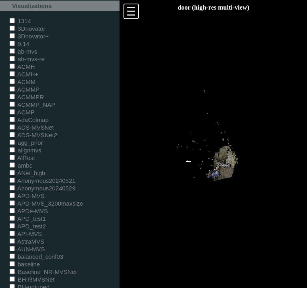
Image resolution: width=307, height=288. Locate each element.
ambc (21, 165)
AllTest (22, 157)
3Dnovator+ (29, 36)
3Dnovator (27, 28)
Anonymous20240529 (43, 188)
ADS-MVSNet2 (33, 135)
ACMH (22, 66)
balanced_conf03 (36, 256)
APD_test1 (28, 218)
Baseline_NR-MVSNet (43, 271)
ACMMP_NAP (32, 104)
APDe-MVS (29, 211)
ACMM (23, 81)
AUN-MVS (27, 249)
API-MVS (26, 233)
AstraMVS (27, 241)
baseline (25, 264)
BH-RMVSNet (32, 279)
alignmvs (25, 150)
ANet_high (27, 173)
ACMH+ (24, 74)
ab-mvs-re (27, 59)
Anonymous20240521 (43, 180)
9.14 (19, 43)
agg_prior (26, 142)
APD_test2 (28, 226)
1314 (20, 21)
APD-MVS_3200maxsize (46, 203)
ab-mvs (23, 51)
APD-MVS (27, 195)
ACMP (22, 112)
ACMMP (25, 89)
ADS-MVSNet (32, 127)
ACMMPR (27, 97)
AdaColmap (29, 119)
